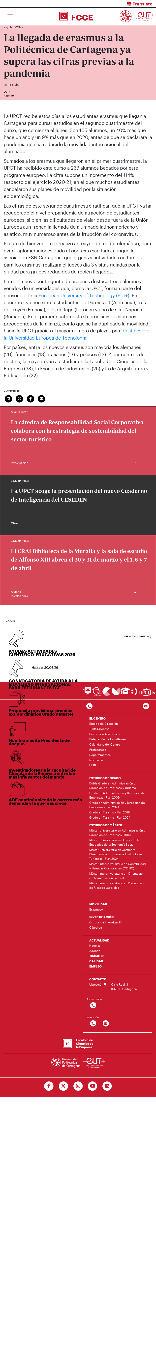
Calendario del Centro (104, 744)
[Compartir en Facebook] (30, 398)
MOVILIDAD (98, 904)
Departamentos (100, 754)
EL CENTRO (97, 718)
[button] (119, 3)
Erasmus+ (96, 909)
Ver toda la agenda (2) (137, 636)
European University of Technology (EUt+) (83, 295)
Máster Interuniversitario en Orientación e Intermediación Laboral (116, 876)
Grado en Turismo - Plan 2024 (109, 817)
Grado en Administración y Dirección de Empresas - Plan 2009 (117, 795)
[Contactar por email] (105, 1023)
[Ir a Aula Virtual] (125, 693)
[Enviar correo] (41, 398)
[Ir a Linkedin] (107, 1086)
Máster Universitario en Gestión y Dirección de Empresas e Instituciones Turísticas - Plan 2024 (116, 854)
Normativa (96, 760)
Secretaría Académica (104, 734)
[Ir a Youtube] (93, 1086)
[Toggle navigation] (10, 16)
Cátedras (95, 927)
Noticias (94, 945)
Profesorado (97, 749)
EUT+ (7, 91)
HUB (92, 765)
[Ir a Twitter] (63, 1086)
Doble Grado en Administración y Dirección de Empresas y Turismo (112, 785)
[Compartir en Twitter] (19, 398)
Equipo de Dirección (103, 723)
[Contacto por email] (146, 706)
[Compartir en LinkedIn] (8, 398)
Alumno (9, 95)
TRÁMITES (96, 956)
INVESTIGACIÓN (101, 917)
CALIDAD (96, 961)
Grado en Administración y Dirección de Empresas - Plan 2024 (117, 805)
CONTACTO (97, 979)
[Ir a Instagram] (78, 1086)
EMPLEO (95, 966)
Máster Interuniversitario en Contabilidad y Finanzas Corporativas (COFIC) (117, 866)
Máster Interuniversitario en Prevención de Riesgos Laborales (116, 885)
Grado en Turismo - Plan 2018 (109, 812)
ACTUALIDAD (99, 940)
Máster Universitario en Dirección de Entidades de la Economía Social (114, 842)
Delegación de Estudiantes (107, 739)
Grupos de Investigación (106, 922)
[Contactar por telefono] (89, 706)
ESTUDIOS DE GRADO (105, 778)
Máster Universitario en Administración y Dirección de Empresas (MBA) (117, 832)
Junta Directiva (99, 728)
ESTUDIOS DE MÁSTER (105, 825)
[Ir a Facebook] (49, 1086)
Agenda (94, 950)
